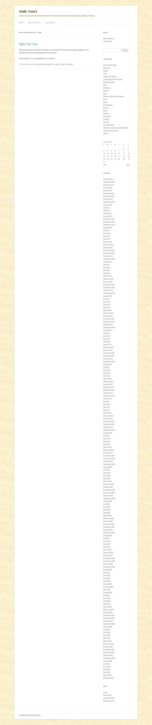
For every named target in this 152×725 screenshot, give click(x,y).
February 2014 (108, 313)
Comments (108, 698)
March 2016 (107, 242)
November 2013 (109, 321)
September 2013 (109, 327)
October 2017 (108, 199)
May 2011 (106, 407)
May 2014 (106, 304)
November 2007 (109, 527)
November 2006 (109, 561)
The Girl (106, 122)
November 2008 (109, 492)
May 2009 (106, 475)
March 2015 (107, 276)
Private (105, 108)
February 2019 (108, 185)
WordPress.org (108, 701)
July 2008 (106, 504)
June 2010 (106, 438)
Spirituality (107, 116)
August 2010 (107, 433)
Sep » (128, 165)
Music (105, 102)
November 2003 (109, 618)
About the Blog (34, 23)
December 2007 (108, 524)
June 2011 (106, 404)
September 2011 (109, 396)
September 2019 (109, 182)
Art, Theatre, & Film (110, 65)
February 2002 (108, 678)
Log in (105, 692)
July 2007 (106, 538)
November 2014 (109, 287)
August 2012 (107, 364)
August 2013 (107, 330)
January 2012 (108, 384)
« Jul (104, 165)
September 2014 (109, 293)
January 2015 (108, 281)
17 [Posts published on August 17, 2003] (104, 156)
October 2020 (108, 179)
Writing (105, 133)
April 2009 (106, 478)
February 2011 (108, 415)
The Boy (106, 119)
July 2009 (106, 470)
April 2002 (106, 672)
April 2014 (106, 307)
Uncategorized (108, 125)
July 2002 (106, 664)
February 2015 (108, 279)
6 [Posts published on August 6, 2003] (114, 150)
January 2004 (108, 612)
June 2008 (106, 507)
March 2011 (107, 413)
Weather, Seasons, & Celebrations (115, 128)
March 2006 (107, 584)
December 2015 (108, 250)
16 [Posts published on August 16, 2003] (129, 153)
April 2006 (106, 581)
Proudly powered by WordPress (30, 715)
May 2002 (106, 669)
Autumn (70, 64)
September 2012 (109, 361)
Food (105, 93)
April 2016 (106, 239)
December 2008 (108, 490)
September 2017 (109, 202)
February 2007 (108, 552)
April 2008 (106, 512)
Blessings (106, 68)
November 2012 (109, 356)
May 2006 (106, 578)
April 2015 (106, 273)
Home (21, 23)
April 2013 (106, 341)
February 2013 (108, 347)
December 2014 (108, 284)
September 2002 (109, 658)
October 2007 (108, 530)
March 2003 (107, 641)
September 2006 (109, 567)
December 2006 (108, 558)
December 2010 (108, 421)
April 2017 (106, 210)
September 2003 (109, 624)
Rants (105, 110)
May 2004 (106, 601)
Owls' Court (28, 11)
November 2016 (109, 222)
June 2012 (106, 370)
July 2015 (106, 264)
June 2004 (106, 598)
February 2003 (108, 644)
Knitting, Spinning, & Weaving (113, 96)
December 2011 (108, 387)
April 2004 (106, 604)
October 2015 (108, 256)
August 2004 (107, 592)
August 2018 (107, 187)
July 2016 (106, 230)
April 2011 (106, 410)
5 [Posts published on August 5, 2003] (111, 150)
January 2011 (108, 418)
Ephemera (107, 88)
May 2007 (106, 544)
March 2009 (107, 481)
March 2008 (107, 515)
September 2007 (109, 532)
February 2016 (108, 244)
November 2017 (109, 196)
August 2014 (107, 296)
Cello (105, 73)
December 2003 (108, 615)
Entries (107, 695)
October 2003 (108, 621)
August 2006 (107, 569)
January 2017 (108, 216)
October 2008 (108, 495)
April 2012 (106, 376)
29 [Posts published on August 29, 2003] (124, 159)
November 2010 (109, 424)
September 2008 (109, 498)
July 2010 (106, 435)
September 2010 (109, 430)
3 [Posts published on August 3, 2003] (103, 150)
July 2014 (106, 299)
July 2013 (106, 333)
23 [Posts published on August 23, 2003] (129, 156)
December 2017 (108, 193)
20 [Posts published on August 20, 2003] (115, 156)
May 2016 (106, 236)
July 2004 (106, 595)
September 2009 (109, 464)
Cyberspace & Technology (112, 79)
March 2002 (107, 675)
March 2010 (107, 447)
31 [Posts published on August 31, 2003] (104, 162)
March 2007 (107, 549)
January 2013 (108, 350)
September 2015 (109, 259)
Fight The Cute (28, 44)
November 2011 (109, 390)
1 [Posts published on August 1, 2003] (123, 147)
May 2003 (106, 635)
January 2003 (108, 646)
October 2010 (108, 427)
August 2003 (107, 626)
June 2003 (106, 632)
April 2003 (106, 638)
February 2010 (108, 450)
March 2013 (107, 344)
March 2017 (107, 213)
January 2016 (108, 247)
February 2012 (108, 381)
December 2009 (108, 455)
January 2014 (108, 316)
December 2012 (108, 353)
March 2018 (107, 190)
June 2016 (106, 233)
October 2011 (108, 393)
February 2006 (108, 587)
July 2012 (106, 367)
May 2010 (106, 441)
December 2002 (108, 649)
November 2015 (109, 253)
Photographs (108, 105)
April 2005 (106, 589)
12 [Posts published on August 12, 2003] (111, 153)
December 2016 (108, 219)
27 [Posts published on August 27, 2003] (115, 159)
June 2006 (106, 575)
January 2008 (108, 521)
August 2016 (107, 227)
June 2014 (106, 301)
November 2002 (109, 652)
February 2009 (108, 484)
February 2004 (108, 609)
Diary (105, 85)
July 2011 (106, 401)
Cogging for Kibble (109, 76)
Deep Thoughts (108, 82)
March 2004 (107, 606)
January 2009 (108, 487)
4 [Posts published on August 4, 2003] (107, 150)
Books (105, 70)
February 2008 (108, 518)
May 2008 (106, 510)
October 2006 (108, 564)
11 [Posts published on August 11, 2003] (108, 153)
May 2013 (106, 338)
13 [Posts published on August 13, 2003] (115, 153)
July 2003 (106, 629)
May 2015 (106, 270)
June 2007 (106, 541)
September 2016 (109, 224)
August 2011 (107, 398)
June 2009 (106, 472)
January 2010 (108, 453)
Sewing (106, 113)
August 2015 (107, 262)
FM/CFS (106, 90)
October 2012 (108, 358)
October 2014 (108, 290)
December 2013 (108, 319)
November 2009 (109, 458)
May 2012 (106, 373)
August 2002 (107, 661)
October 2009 (108, 461)
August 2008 (107, 501)
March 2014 (107, 310)
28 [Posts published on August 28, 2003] (119, 159)
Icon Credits (50, 23)
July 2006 (106, 572)
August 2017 (107, 204)
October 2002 (108, 655)
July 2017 (106, 207)
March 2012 (107, 378)
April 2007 (106, 547)
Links (105, 99)
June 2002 (106, 666)
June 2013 (106, 336)
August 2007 (107, 535)
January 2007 (108, 555)
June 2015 (106, 267)
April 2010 (106, 444)
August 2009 (107, 467)
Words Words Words (44, 64)
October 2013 (108, 324)
